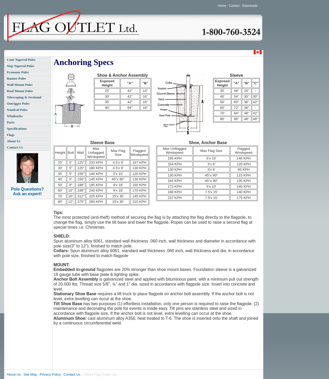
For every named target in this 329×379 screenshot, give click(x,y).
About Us (13, 141)
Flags (11, 135)
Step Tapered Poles (20, 66)
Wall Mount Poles (20, 85)
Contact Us (15, 147)
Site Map (30, 374)
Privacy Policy (50, 374)
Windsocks (14, 116)
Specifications (17, 129)
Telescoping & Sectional (24, 97)
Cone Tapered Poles (21, 60)
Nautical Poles (17, 110)
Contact (234, 6)
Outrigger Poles (18, 103)
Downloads (250, 6)
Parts (11, 122)
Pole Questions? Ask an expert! (27, 191)
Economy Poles (18, 72)
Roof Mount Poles (20, 91)
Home (222, 6)
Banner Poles (16, 78)
